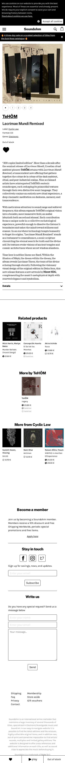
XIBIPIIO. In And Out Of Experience (53, 454)
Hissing (6, 453)
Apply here (32, 536)
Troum (60, 450)
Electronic (13, 136)
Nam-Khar (28, 450)
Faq (13, 696)
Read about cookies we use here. (17, 16)
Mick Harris (7, 343)
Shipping (16, 693)
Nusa (47, 346)
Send (32, 667)
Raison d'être (51, 450)
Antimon (27, 453)
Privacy (15, 700)
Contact (15, 704)
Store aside (33, 696)
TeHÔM (9, 116)
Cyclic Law (14, 129)
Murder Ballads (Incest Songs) (9, 351)
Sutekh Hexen (8, 450)
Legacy (25, 401)
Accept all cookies (52, 21)
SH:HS (5, 456)
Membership (34, 693)
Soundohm (32, 29)
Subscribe (32, 583)
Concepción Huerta (32, 343)
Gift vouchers (34, 700)
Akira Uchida (51, 343)
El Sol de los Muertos (29, 348)
